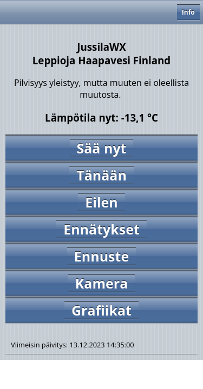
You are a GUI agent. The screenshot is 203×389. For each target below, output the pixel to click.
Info (188, 12)
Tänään (101, 175)
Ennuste (101, 256)
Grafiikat (101, 310)
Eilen (101, 202)
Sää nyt (102, 148)
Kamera (101, 283)
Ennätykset (101, 229)
